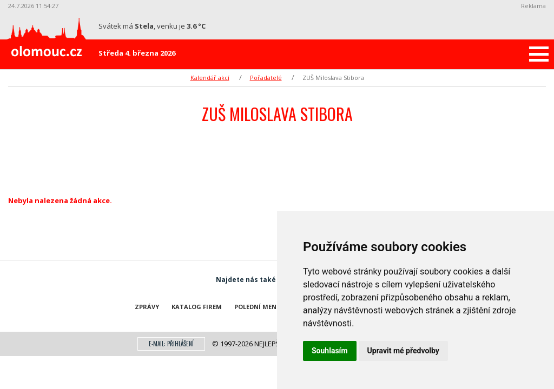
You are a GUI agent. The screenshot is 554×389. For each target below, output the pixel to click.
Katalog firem (197, 307)
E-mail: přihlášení (171, 343)
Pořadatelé (266, 77)
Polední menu (257, 307)
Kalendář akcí (209, 77)
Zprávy (147, 307)
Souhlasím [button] (330, 350)
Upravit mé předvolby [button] (403, 350)
